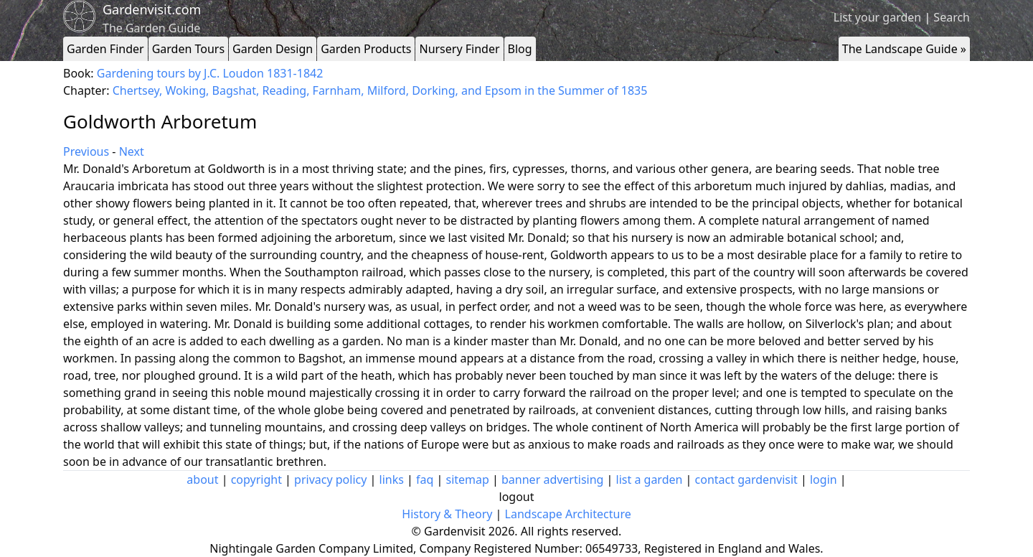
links (391, 479)
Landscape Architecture (568, 514)
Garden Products (366, 49)
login (823, 479)
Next (131, 151)
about (202, 479)
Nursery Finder (459, 49)
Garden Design (272, 49)
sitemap (467, 479)
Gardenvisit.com (152, 9)
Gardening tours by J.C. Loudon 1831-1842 (210, 73)
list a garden (649, 479)
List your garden (877, 17)
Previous (86, 151)
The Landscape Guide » (904, 49)
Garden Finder (105, 49)
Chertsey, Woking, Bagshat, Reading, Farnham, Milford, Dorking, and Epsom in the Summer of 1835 (380, 90)
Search (951, 17)
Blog (520, 49)
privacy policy (330, 479)
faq (424, 479)
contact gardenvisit (746, 479)
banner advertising (552, 479)
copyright (256, 479)
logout (516, 497)
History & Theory (447, 514)
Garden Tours (188, 49)
